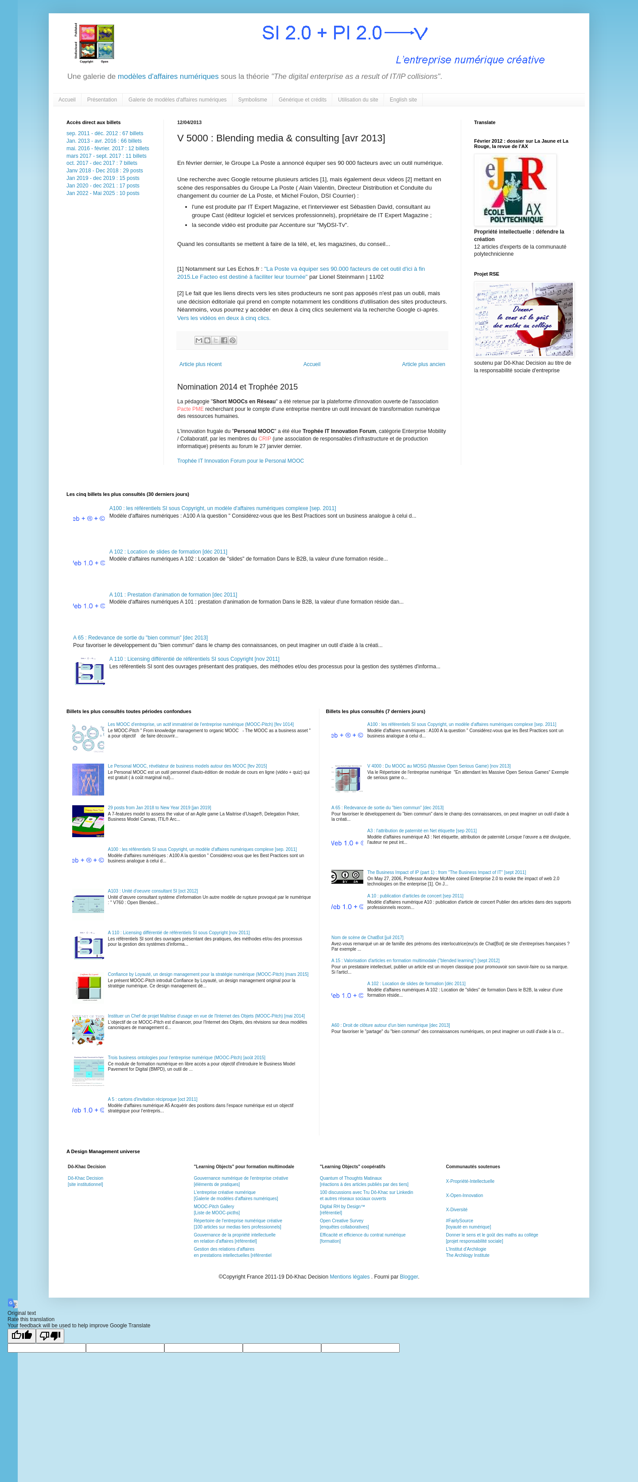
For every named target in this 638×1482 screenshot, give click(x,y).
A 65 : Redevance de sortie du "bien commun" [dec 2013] (140, 638)
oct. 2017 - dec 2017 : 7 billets (101, 163)
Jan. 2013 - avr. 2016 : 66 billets (104, 141)
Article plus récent (200, 364)
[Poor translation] (50, 1336)
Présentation (102, 100)
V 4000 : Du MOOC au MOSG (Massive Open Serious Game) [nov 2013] (438, 766)
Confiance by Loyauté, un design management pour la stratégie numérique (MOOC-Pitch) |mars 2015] (208, 974)
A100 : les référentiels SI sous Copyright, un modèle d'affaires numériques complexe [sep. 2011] (222, 508)
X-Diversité (456, 1209)
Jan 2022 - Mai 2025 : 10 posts (103, 193)
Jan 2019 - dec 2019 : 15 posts (103, 178)
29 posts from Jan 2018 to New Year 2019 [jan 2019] (159, 807)
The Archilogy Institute (467, 1255)
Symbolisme (252, 100)
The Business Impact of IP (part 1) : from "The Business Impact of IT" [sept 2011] (446, 872)
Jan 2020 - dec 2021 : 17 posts (103, 186)
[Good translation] (22, 1336)
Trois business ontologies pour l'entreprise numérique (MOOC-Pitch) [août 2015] (187, 1057)
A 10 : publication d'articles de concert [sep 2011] (415, 895)
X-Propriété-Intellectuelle (470, 1181)
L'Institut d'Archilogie (466, 1249)
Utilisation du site (358, 100)
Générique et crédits (303, 100)
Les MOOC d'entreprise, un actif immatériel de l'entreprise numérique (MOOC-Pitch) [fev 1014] (201, 724)
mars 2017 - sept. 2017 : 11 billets (106, 156)
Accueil (67, 100)
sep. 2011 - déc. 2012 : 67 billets (104, 133)
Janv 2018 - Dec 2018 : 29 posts (104, 171)
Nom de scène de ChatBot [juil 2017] (367, 937)
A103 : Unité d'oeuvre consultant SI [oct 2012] (153, 891)
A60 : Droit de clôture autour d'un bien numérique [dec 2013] (390, 1025)
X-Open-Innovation (464, 1195)
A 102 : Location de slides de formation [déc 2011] (168, 552)
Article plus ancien (423, 364)
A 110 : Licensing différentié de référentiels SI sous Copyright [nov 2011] (194, 659)
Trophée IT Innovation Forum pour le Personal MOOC (240, 461)
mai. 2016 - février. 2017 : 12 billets (107, 148)
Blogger (409, 1277)
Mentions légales (350, 1277)
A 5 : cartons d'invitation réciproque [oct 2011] (153, 1099)
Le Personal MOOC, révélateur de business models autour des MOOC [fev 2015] (187, 766)
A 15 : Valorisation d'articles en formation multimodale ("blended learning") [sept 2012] (415, 960)
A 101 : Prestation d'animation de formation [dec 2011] (173, 595)
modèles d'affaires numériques (167, 76)
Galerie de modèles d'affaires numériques (177, 100)
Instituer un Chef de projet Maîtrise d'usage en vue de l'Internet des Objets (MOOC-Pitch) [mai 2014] (206, 1016)
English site (403, 100)
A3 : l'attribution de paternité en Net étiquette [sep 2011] (422, 830)
